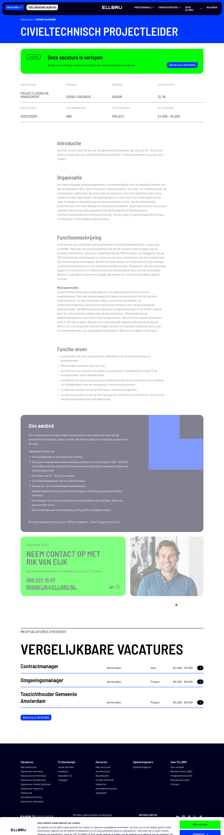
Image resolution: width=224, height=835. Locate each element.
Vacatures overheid (32, 771)
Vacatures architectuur (34, 775)
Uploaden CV (65, 775)
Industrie (101, 784)
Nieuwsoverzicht (180, 779)
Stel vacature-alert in (42, 7)
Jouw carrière (66, 767)
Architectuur (103, 771)
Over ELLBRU (189, 8)
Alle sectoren (103, 767)
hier (143, 821)
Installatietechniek (106, 788)
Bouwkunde (102, 775)
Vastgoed (101, 792)
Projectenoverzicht (181, 775)
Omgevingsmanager (42, 680)
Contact (175, 784)
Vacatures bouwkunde (33, 779)
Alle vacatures (29, 767)
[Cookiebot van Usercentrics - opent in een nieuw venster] (18, 829)
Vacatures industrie (32, 788)
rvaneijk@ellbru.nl (51, 587)
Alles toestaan (200, 808)
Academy (63, 771)
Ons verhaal (177, 767)
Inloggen (212, 7)
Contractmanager (39, 666)
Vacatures (13, 7)
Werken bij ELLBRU (181, 771)
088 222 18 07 (40, 580)
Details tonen (44, 829)
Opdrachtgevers (168, 7)
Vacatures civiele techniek (36, 784)
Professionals (142, 7)
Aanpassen (200, 817)
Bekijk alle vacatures (182, 65)
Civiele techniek (46, 19)
